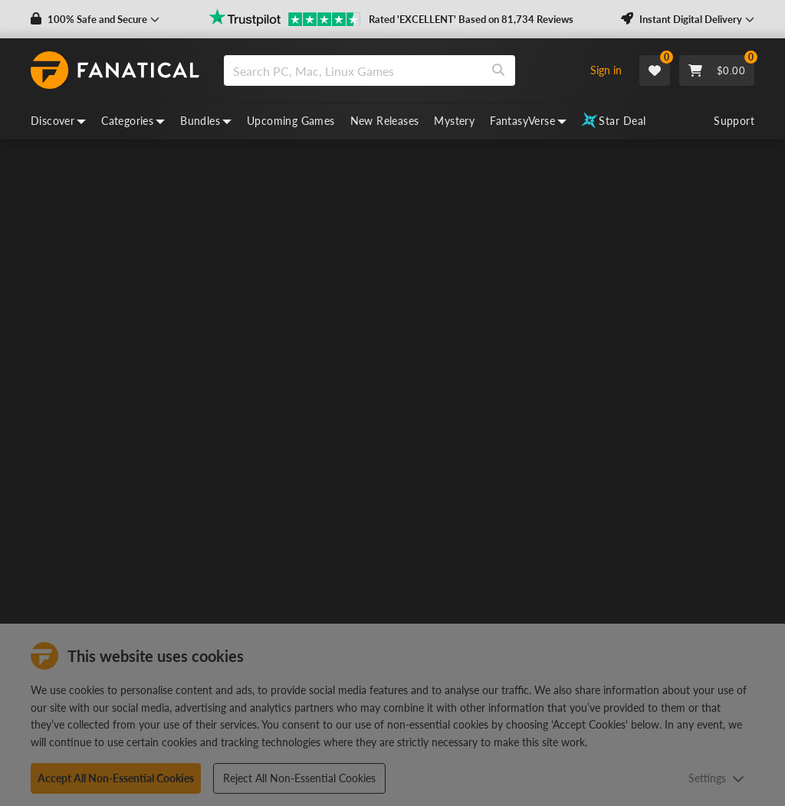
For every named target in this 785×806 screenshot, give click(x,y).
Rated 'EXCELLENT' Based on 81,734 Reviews (471, 19)
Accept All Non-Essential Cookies (116, 778)
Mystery (454, 120)
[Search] (498, 70)
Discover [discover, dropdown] (58, 120)
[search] (353, 70)
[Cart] (716, 70)
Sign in (606, 70)
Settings (716, 778)
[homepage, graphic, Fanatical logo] (115, 70)
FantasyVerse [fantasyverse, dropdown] (528, 120)
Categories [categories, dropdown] (133, 120)
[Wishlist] (654, 70)
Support (734, 120)
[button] (95, 19)
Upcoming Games (291, 120)
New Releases (384, 120)
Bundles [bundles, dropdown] (206, 120)
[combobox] (398, 70)
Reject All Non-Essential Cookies (299, 778)
